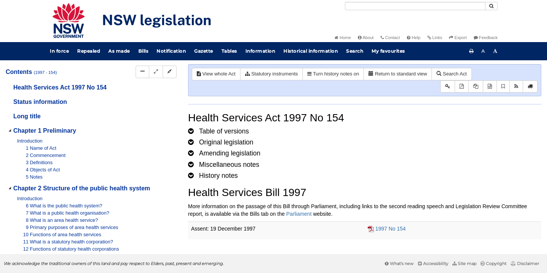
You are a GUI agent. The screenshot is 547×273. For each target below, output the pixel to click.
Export (457, 37)
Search (354, 51)
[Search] (415, 6)
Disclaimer (525, 263)
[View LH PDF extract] (475, 86)
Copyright (493, 263)
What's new (399, 263)
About (366, 37)
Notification (171, 51)
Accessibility (433, 263)
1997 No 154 (390, 229)
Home (343, 37)
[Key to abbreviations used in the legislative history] (447, 86)
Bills (143, 51)
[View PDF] (462, 86)
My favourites (388, 51)
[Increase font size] (495, 51)
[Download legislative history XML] (490, 86)
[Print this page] (471, 51)
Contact (390, 37)
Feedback (486, 37)
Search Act (451, 74)
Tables (229, 51)
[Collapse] (170, 72)
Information (260, 51)
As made (119, 51)
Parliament (298, 214)
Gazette (203, 51)
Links (434, 37)
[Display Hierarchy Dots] (142, 72)
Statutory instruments (271, 74)
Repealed (88, 51)
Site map (464, 263)
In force (59, 51)
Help (414, 37)
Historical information (310, 51)
